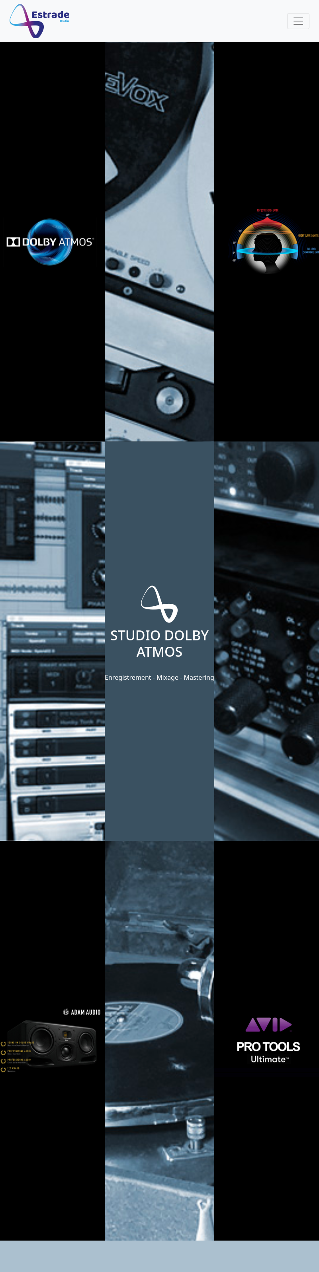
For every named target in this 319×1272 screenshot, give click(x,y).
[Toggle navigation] (298, 21)
